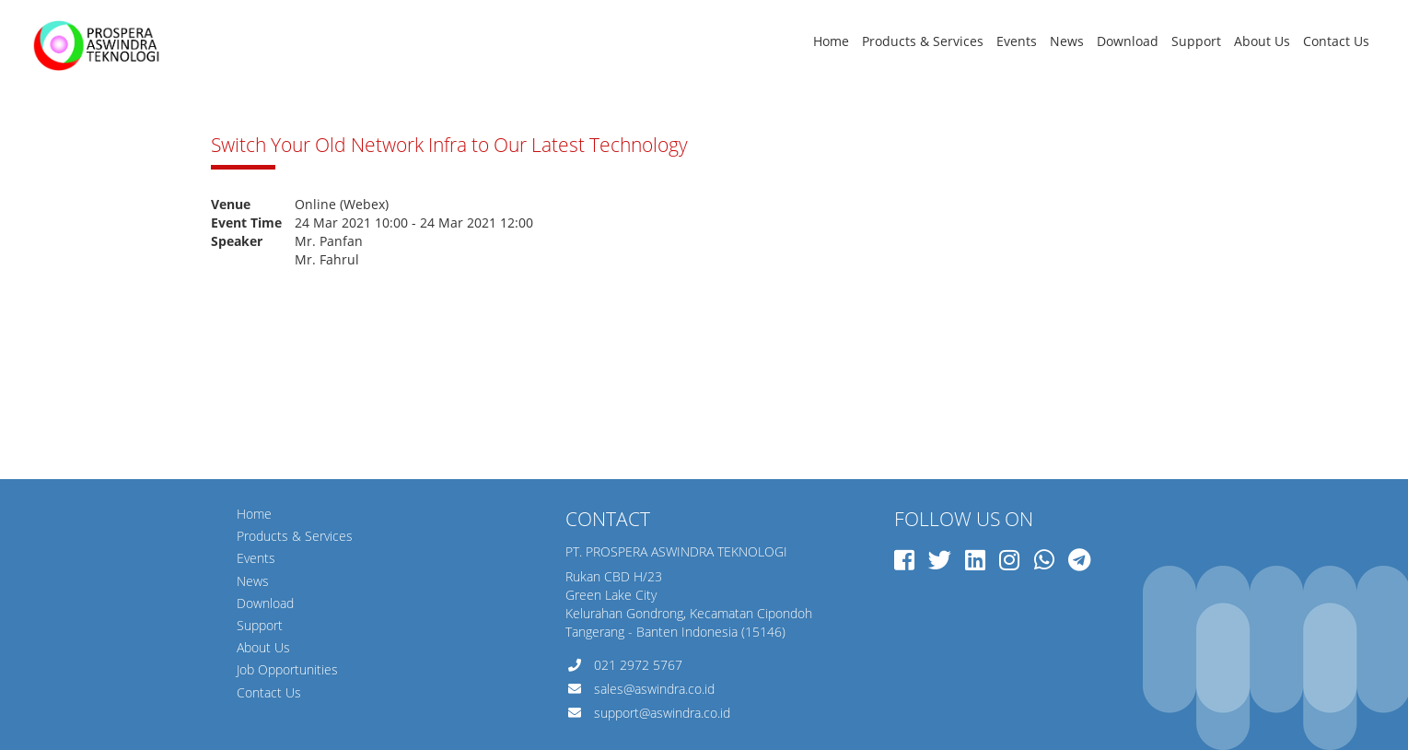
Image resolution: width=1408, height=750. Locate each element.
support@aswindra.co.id (662, 712)
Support (1196, 41)
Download (1127, 41)
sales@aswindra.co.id (654, 688)
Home (831, 41)
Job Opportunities (287, 669)
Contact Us (1336, 41)
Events (1016, 41)
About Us (1262, 41)
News (1067, 41)
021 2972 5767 (638, 665)
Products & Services (922, 41)
